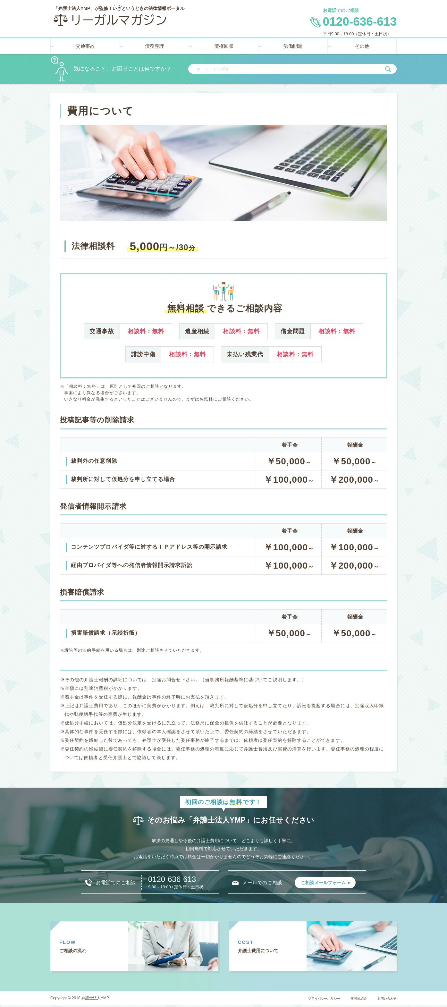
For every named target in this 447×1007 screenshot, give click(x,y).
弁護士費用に (265, 952)
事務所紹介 (350, 1000)
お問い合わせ (384, 1000)
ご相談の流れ (77, 952)
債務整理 (154, 44)
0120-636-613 (179, 878)
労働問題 (293, 44)
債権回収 (223, 44)
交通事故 (85, 44)
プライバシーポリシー (309, 1000)
